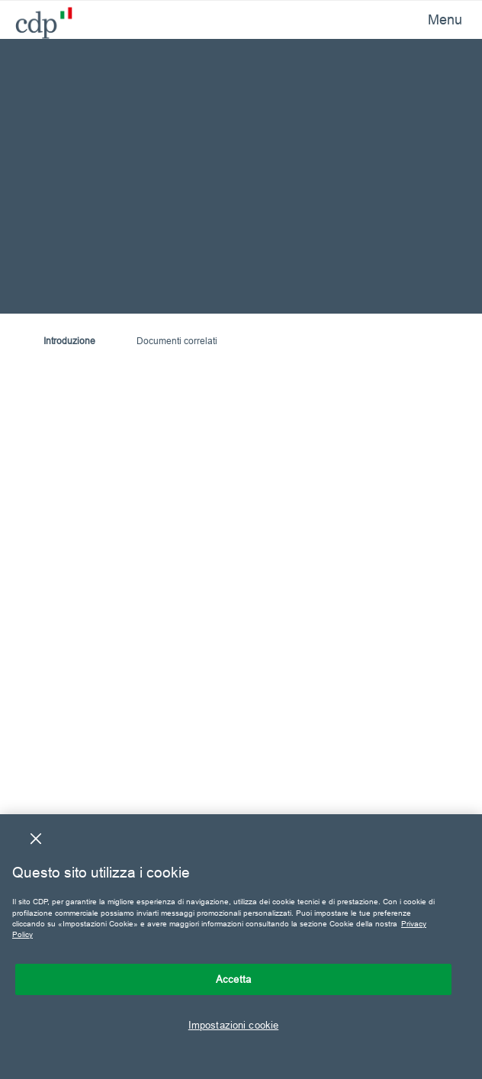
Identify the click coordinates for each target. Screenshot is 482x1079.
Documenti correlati (177, 340)
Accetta (233, 979)
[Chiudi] (36, 838)
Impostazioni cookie (233, 1025)
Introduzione (69, 340)
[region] (241, 946)
